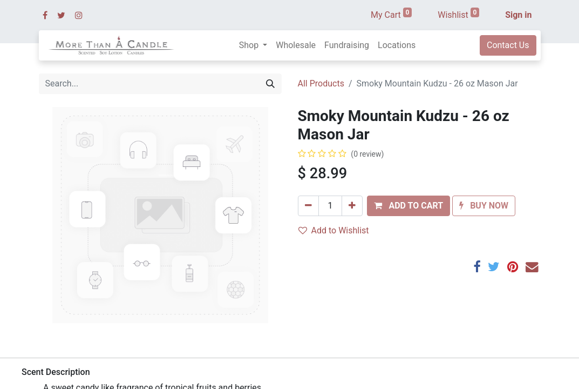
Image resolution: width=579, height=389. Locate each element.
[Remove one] (308, 206)
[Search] (270, 83)
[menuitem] (295, 45)
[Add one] (352, 206)
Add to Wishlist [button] (333, 230)
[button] (408, 206)
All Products (321, 83)
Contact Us (508, 45)
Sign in (518, 15)
